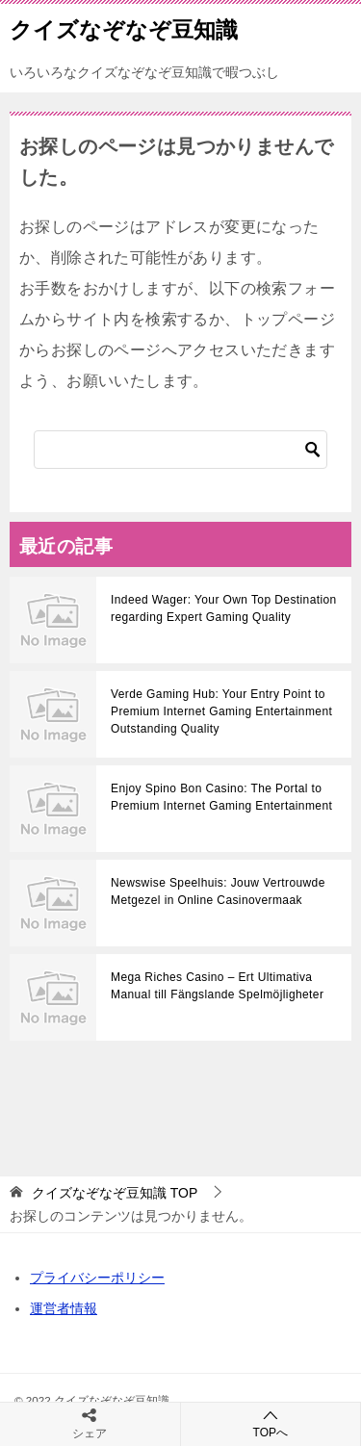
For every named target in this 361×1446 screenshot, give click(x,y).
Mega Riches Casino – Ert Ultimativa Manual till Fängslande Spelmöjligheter (217, 985)
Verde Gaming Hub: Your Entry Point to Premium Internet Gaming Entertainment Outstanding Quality (221, 711)
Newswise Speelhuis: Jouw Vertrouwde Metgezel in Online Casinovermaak (218, 891)
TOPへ (271, 1423)
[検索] (180, 449)
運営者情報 (63, 1308)
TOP (114, 1193)
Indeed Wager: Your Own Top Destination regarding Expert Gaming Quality (224, 608)
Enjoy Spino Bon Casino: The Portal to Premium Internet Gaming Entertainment (221, 797)
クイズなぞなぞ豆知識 (124, 28)
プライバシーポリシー (97, 1277)
